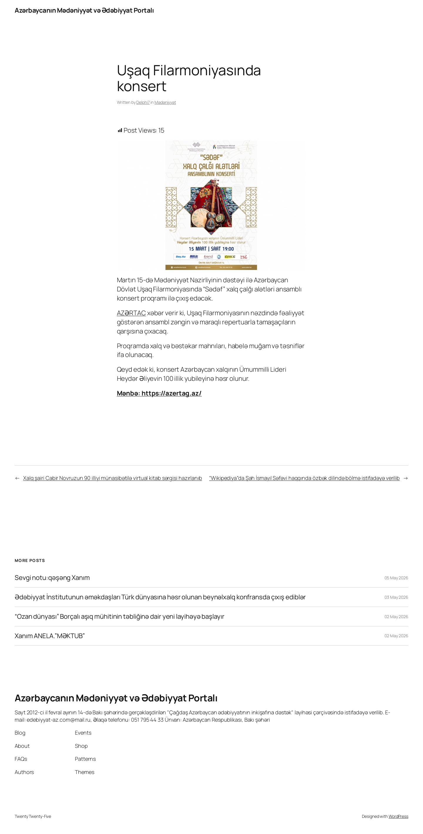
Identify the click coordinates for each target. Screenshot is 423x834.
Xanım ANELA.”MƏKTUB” (50, 636)
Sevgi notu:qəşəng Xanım (52, 577)
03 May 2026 (396, 597)
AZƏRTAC (131, 312)
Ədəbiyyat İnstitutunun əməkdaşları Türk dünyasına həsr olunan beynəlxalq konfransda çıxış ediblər (160, 597)
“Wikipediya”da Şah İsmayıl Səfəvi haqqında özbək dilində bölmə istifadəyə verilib (304, 477)
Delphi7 (143, 102)
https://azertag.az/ (172, 393)
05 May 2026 (396, 578)
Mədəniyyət (165, 102)
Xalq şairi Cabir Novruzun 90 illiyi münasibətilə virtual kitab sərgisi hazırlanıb (112, 477)
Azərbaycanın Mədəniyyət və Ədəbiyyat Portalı (84, 10)
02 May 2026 (396, 616)
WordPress (398, 816)
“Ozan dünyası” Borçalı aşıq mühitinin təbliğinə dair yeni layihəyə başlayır (119, 616)
